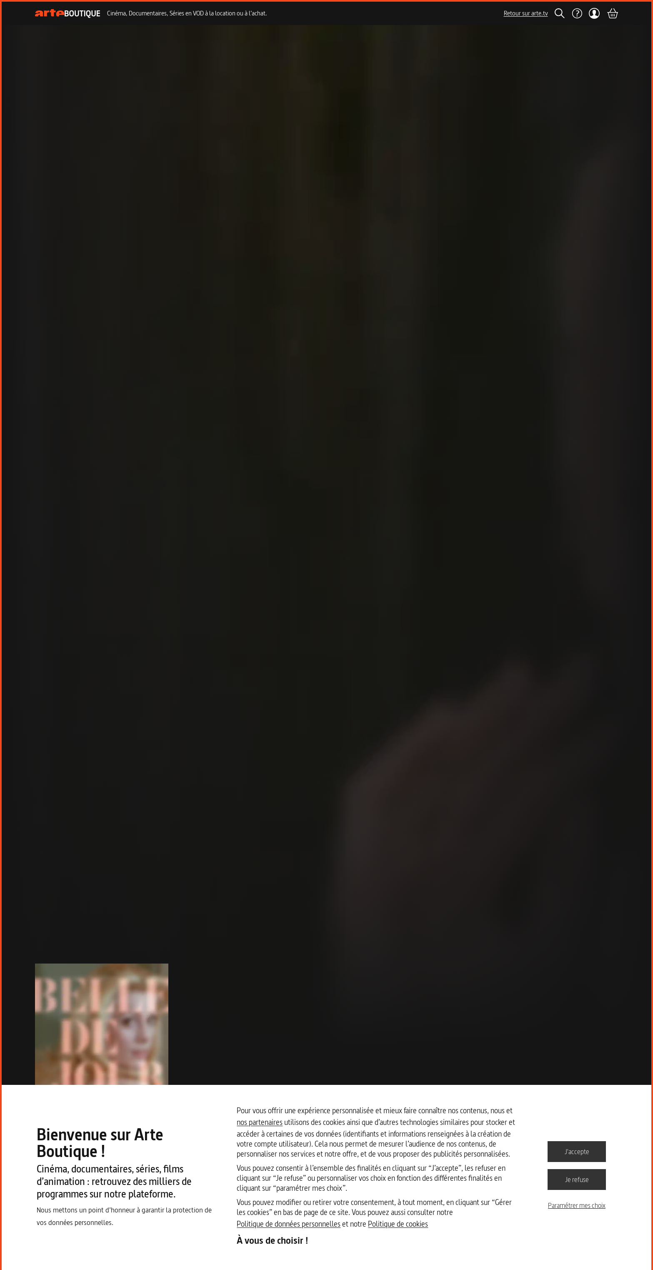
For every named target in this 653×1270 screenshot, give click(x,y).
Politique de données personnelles (288, 1224)
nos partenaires (260, 1122)
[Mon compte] (594, 13)
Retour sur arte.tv (526, 13)
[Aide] (576, 13)
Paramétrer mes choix (576, 1205)
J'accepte (577, 1151)
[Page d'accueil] (67, 13)
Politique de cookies (398, 1224)
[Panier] (612, 13)
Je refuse (577, 1179)
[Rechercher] (560, 13)
